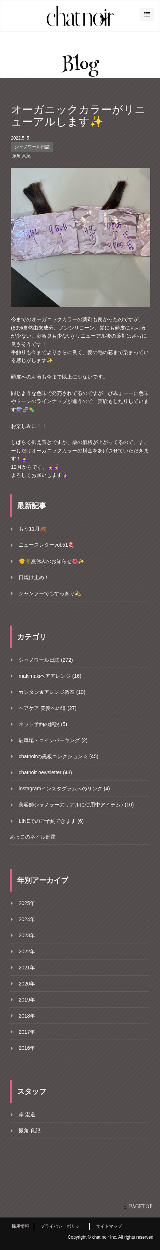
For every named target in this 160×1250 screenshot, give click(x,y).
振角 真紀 (21, 155)
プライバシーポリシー (62, 1226)
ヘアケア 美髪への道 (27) (48, 708)
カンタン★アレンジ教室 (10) (52, 692)
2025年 (27, 903)
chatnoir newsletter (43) (45, 772)
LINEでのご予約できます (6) (51, 821)
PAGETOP (141, 1206)
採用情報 (20, 1226)
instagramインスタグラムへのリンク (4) (64, 788)
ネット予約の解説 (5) (43, 724)
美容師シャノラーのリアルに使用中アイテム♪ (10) (76, 805)
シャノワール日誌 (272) (46, 660)
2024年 (27, 919)
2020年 (27, 984)
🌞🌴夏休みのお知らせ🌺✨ (51, 561)
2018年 (27, 1016)
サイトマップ (109, 1226)
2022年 (27, 951)
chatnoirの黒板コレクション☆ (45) (58, 756)
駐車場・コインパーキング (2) (53, 740)
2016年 (27, 1048)
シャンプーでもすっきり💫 (50, 593)
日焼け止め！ (34, 577)
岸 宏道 (27, 1114)
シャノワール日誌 (32, 146)
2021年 (27, 967)
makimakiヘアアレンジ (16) (50, 676)
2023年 (27, 935)
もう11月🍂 (32, 529)
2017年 (27, 1032)
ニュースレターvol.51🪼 (46, 545)
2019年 (27, 1000)
